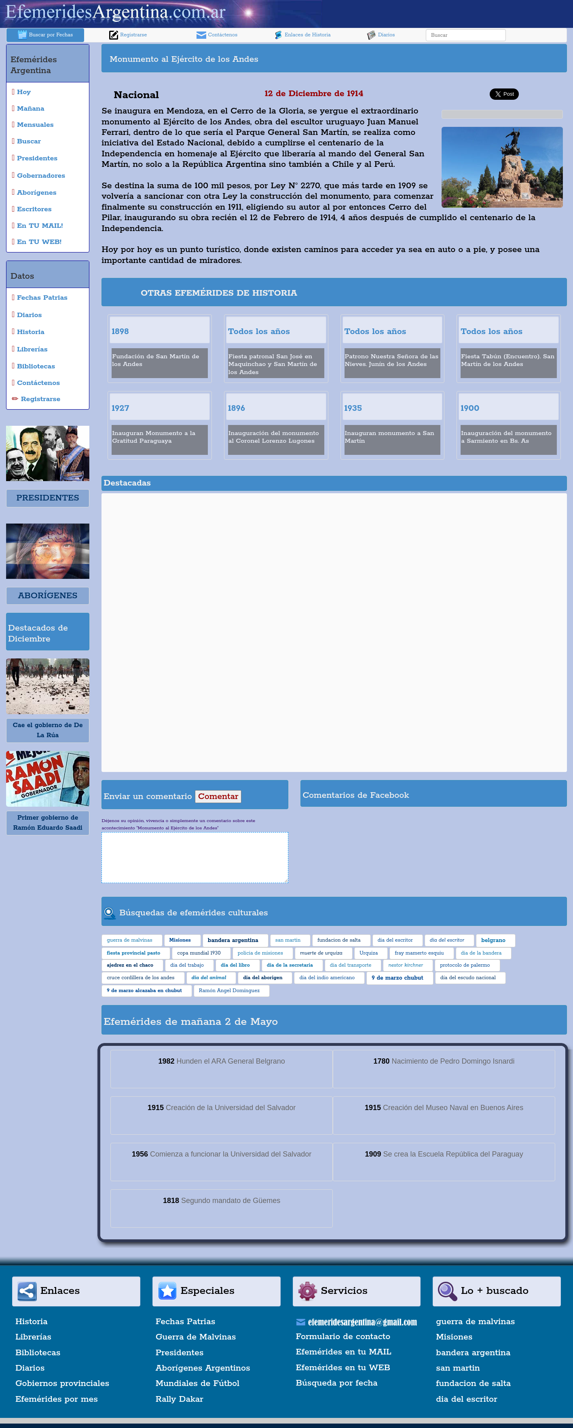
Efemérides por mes (56, 1399)
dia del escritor (466, 1399)
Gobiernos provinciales (62, 1383)
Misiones (454, 1337)
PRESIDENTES (47, 498)
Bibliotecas (37, 1353)
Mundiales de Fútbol (197, 1383)
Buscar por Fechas (45, 35)
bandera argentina (473, 1353)
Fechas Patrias (186, 1321)
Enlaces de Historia (301, 35)
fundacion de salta (473, 1383)
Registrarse (128, 35)
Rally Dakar (179, 1399)
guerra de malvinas (475, 1321)
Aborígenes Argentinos (203, 1368)
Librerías (33, 1337)
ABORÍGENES (48, 595)
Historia (31, 1321)
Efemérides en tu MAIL (343, 1352)
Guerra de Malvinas (196, 1337)
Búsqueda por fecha (337, 1383)
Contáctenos (217, 35)
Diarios (381, 35)
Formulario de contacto (343, 1336)
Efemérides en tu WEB (343, 1367)
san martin (458, 1368)
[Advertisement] (449, 58)
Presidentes (180, 1353)
